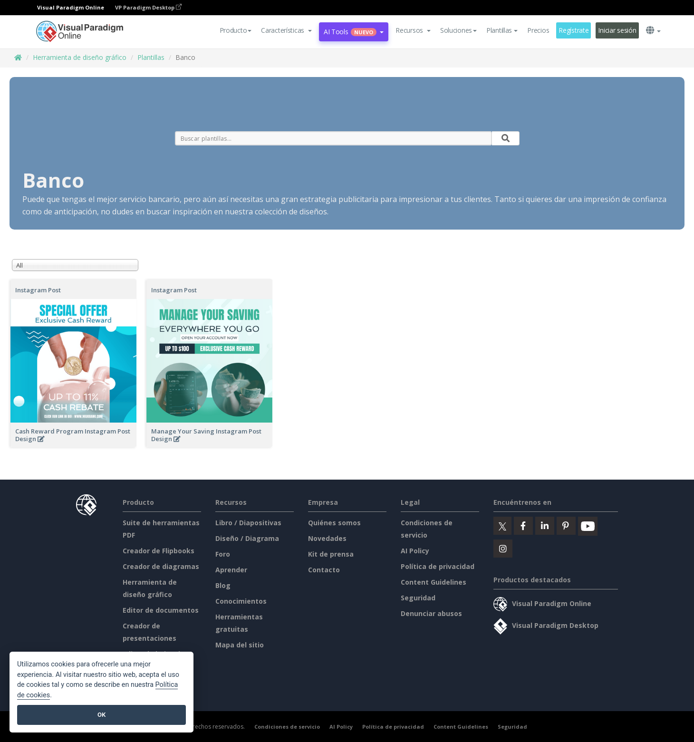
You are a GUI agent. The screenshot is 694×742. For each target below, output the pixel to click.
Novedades (327, 538)
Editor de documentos (161, 610)
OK (101, 714)
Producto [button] (236, 30)
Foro (222, 554)
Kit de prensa (331, 554)
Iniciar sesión (617, 30)
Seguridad (418, 597)
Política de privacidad (437, 566)
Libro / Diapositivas (248, 522)
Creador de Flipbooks (158, 550)
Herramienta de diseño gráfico (79, 57)
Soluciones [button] (458, 30)
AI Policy (415, 550)
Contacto (324, 569)
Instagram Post (38, 290)
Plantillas (150, 57)
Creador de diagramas (161, 566)
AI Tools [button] (354, 31)
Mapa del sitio (239, 644)
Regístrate (573, 30)
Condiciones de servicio (287, 726)
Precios (538, 30)
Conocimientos (241, 601)
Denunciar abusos (431, 613)
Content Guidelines (433, 582)
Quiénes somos (334, 522)
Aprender (231, 569)
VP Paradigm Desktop (148, 7)
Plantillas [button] (502, 30)
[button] (286, 30)
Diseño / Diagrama (247, 538)
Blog (223, 585)
